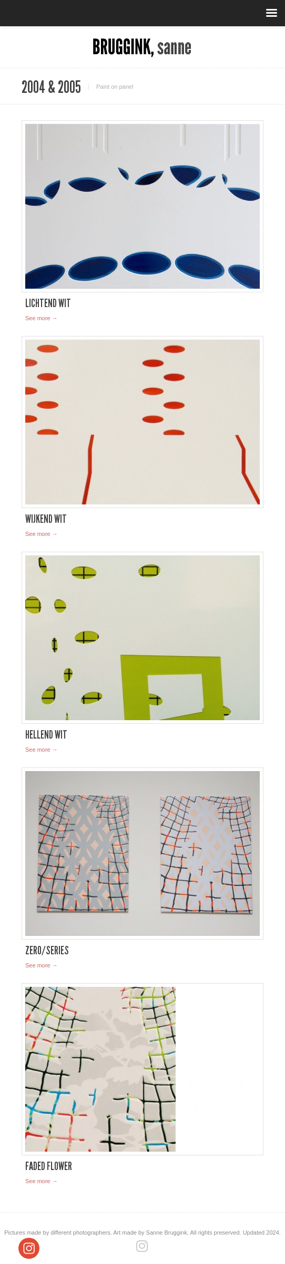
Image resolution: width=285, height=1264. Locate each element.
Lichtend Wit (48, 303)
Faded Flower (48, 1166)
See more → (41, 318)
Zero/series (47, 950)
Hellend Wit (46, 735)
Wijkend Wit (46, 519)
